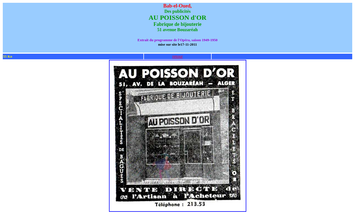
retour (177, 56)
